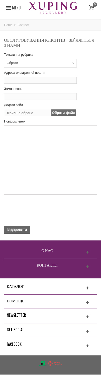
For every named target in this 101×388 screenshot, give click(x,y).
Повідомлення (15, 121)
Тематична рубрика (18, 55)
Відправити (17, 229)
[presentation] (45, 211)
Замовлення (13, 89)
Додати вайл (13, 105)
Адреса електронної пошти (24, 73)
